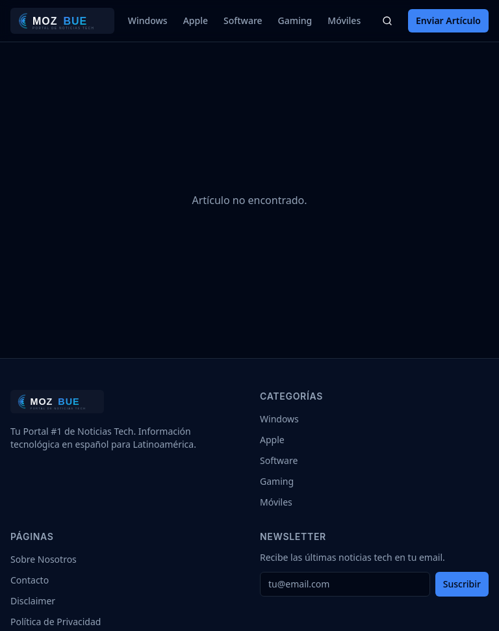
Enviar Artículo (448, 20)
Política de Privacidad (55, 621)
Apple (195, 20)
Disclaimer (32, 601)
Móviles (344, 20)
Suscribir (462, 584)
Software (243, 20)
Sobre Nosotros (43, 559)
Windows (148, 20)
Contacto (29, 580)
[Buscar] (387, 21)
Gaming (295, 20)
